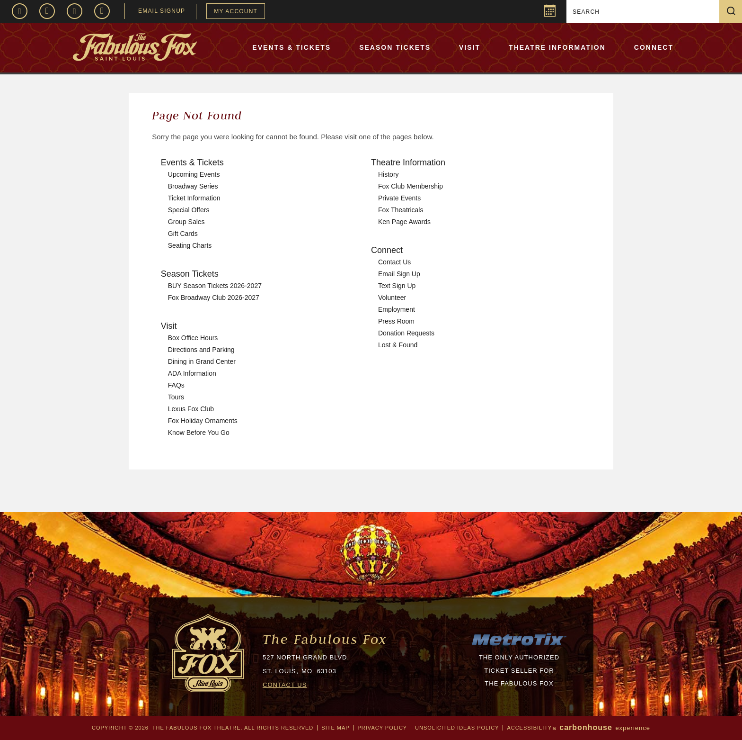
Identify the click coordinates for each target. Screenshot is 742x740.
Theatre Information (557, 47)
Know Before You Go (199, 432)
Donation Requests (406, 333)
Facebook (19, 11)
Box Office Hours (193, 338)
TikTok (102, 11)
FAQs (176, 385)
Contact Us (394, 262)
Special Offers (189, 210)
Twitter (74, 11)
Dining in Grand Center (202, 361)
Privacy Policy (382, 728)
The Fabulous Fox (325, 639)
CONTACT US (285, 684)
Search (734, 11)
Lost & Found (397, 345)
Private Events (399, 198)
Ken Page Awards (404, 222)
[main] (371, 302)
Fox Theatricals (400, 210)
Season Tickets (395, 47)
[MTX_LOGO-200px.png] (519, 644)
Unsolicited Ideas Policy (457, 728)
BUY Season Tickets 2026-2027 (215, 285)
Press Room (396, 321)
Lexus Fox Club (191, 409)
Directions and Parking (201, 349)
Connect (653, 47)
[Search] (644, 11)
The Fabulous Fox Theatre (161, 47)
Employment (396, 309)
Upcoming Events (194, 174)
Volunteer (392, 297)
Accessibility (529, 728)
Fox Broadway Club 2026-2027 (213, 297)
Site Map (335, 728)
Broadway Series (193, 186)
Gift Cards (183, 233)
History (388, 174)
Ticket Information (194, 198)
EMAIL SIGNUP (161, 11)
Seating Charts (190, 245)
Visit (469, 47)
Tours (176, 397)
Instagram (47, 11)
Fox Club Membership (410, 186)
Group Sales (186, 222)
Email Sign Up (399, 274)
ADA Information (192, 373)
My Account (235, 11)
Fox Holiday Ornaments (203, 420)
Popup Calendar (548, 12)
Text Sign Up (396, 285)
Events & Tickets (291, 47)
